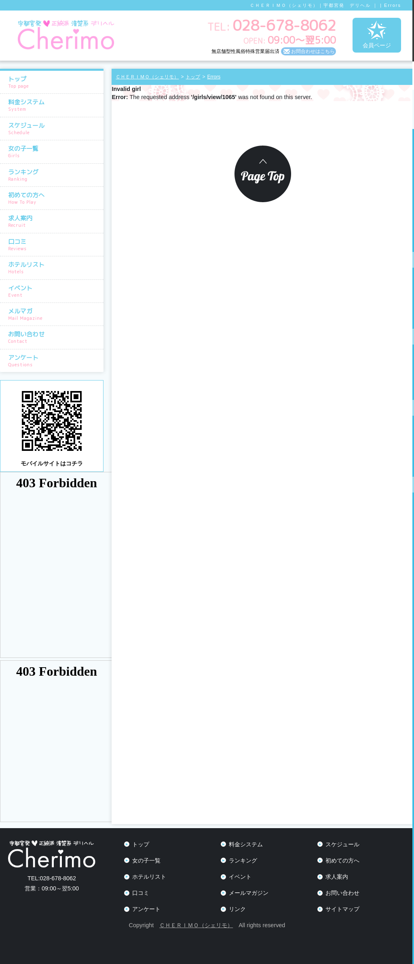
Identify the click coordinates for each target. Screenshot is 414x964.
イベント (53, 291)
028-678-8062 (51, 878)
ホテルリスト (53, 267)
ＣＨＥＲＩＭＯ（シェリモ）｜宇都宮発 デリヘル (310, 5)
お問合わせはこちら (313, 51)
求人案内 (53, 221)
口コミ (53, 244)
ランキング (53, 175)
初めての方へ (53, 198)
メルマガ (53, 314)
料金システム (53, 105)
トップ (53, 82)
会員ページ (377, 35)
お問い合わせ (53, 337)
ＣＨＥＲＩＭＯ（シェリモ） (196, 925)
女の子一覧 (53, 151)
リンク (237, 909)
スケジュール (53, 128)
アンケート (53, 360)
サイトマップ (342, 909)
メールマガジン (248, 893)
